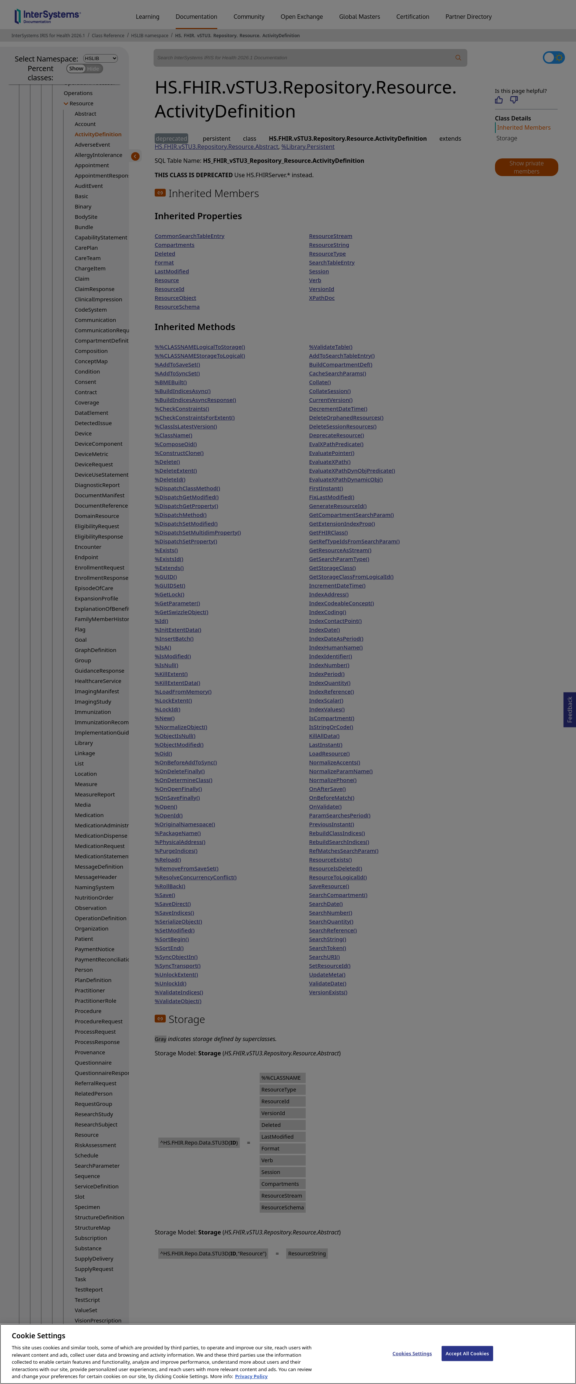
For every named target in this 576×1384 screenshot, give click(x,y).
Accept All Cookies (467, 1359)
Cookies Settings (412, 1359)
